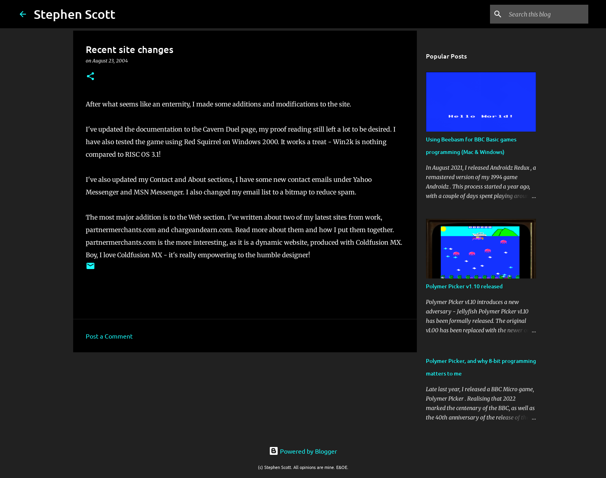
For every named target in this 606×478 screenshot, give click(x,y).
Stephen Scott (74, 14)
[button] (90, 76)
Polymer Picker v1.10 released (464, 286)
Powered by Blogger (303, 451)
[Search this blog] (547, 14)
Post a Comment (109, 336)
